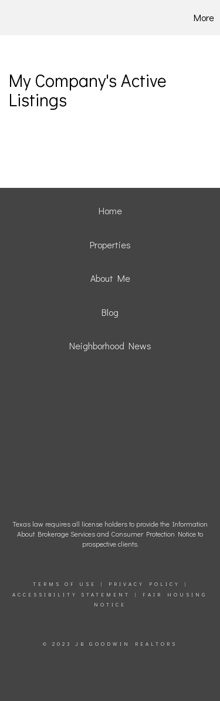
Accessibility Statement (71, 594)
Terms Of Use (64, 584)
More (204, 17)
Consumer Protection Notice (153, 533)
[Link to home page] (24, 17)
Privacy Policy (144, 584)
